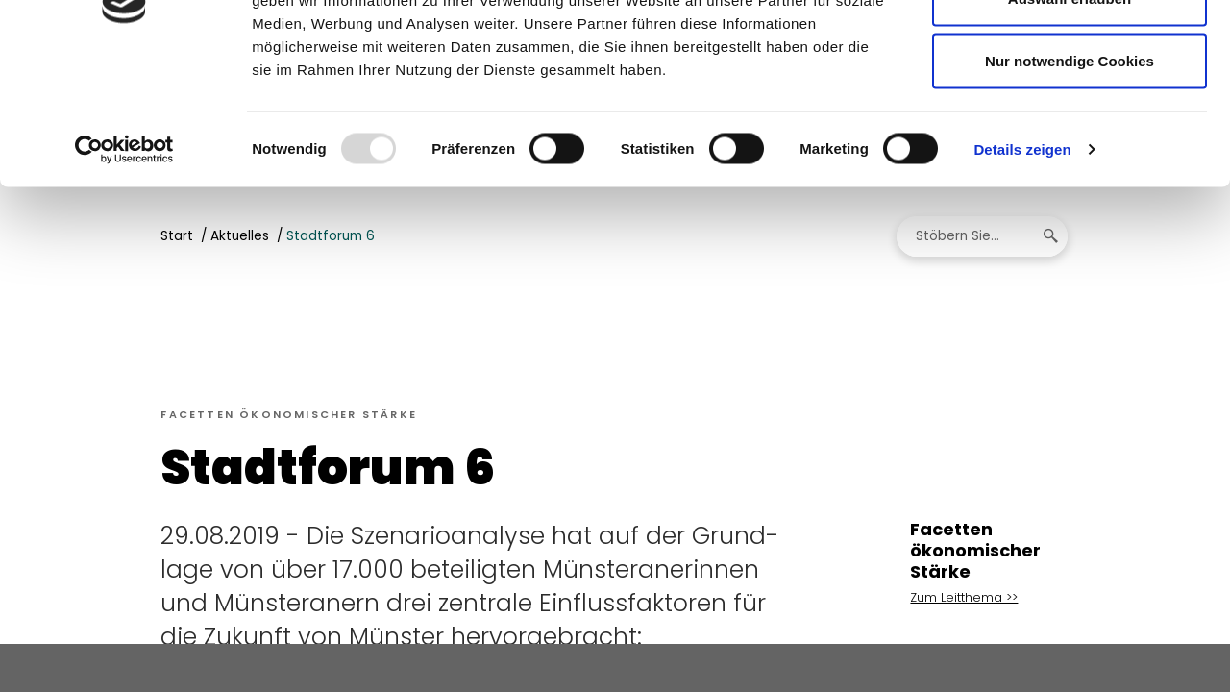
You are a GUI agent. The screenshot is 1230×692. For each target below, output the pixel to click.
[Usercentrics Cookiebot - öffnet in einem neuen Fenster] (124, 265)
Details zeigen (1021, 265)
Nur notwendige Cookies (1069, 176)
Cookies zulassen (1069, 50)
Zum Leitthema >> (964, 600)
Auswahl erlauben (1069, 114)
